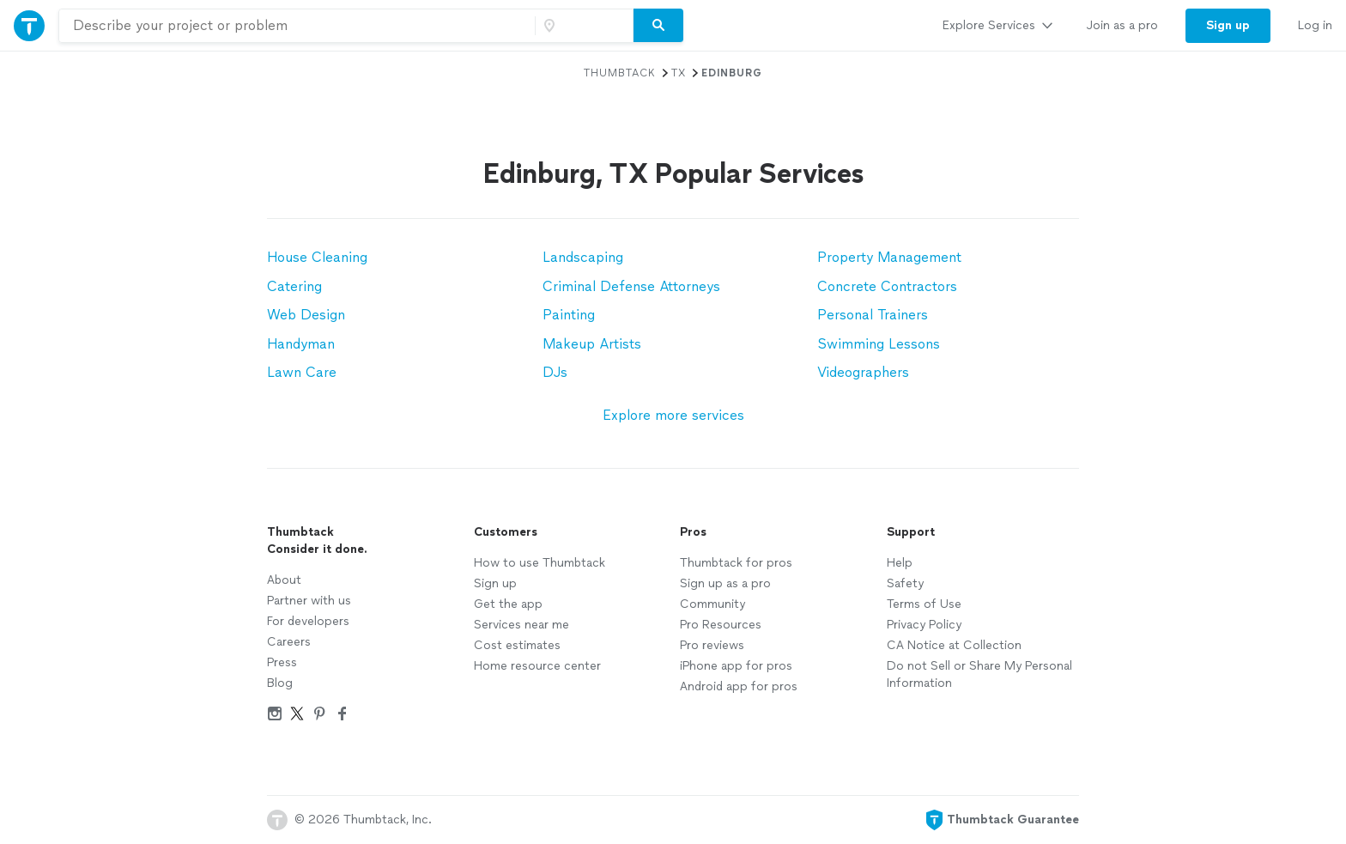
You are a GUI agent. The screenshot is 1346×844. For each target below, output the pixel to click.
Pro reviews (712, 645)
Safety (905, 583)
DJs (555, 372)
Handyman (301, 344)
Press (282, 662)
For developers (308, 621)
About (284, 580)
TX (678, 73)
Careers (289, 642)
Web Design (306, 315)
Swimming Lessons (878, 344)
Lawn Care (301, 372)
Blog (280, 683)
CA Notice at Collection (954, 645)
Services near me (521, 624)
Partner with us (309, 600)
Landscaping (583, 257)
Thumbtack (620, 73)
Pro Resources (720, 624)
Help (899, 563)
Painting (569, 315)
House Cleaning (317, 257)
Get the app (508, 604)
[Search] (658, 26)
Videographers (863, 372)
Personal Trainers (872, 315)
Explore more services (673, 415)
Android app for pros (738, 686)
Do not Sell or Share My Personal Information (979, 674)
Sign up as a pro (725, 583)
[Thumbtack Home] (29, 25)
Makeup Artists (592, 344)
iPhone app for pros (736, 666)
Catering (294, 286)
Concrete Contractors (887, 286)
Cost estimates (517, 645)
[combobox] (297, 25)
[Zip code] (582, 25)
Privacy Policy (924, 624)
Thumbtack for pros (736, 563)
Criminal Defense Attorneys (631, 286)
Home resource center (537, 666)
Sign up (495, 583)
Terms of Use (924, 604)
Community (712, 604)
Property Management (889, 257)
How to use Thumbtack (539, 563)
